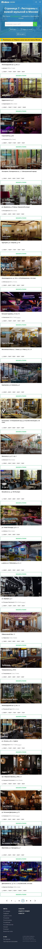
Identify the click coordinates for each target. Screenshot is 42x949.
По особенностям (8, 924)
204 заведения (15, 16)
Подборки (6, 913)
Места (5, 909)
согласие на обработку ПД (30, 941)
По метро (6, 929)
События (21, 909)
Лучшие (5, 927)
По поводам (6, 911)
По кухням (6, 918)
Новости (21, 913)
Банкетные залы (8, 931)
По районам (6, 922)
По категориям (7, 920)
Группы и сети (7, 915)
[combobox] (21, 24)
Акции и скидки (24, 911)
